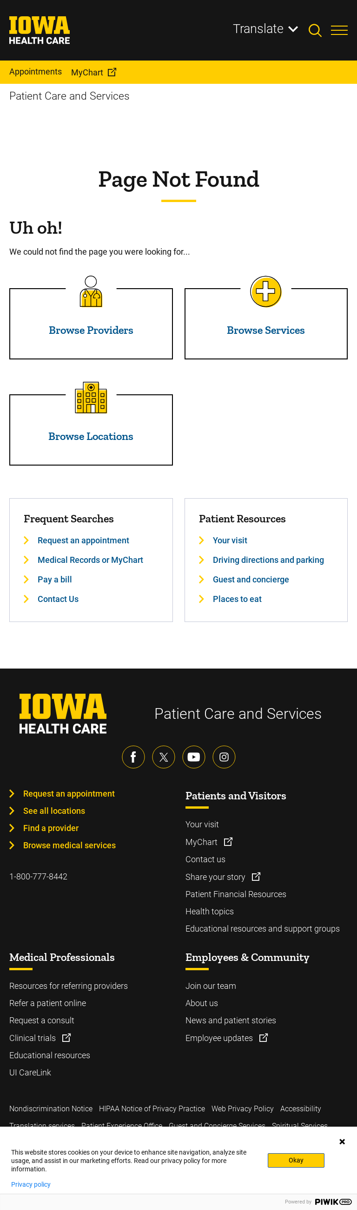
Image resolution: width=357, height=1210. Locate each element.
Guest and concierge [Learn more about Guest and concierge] (251, 579)
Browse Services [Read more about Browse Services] (266, 330)
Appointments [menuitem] (35, 71)
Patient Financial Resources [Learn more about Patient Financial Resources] (235, 894)
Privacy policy (31, 1184)
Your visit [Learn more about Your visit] (230, 540)
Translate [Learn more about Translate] (258, 28)
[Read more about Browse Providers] (91, 291)
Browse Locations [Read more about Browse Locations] (90, 436)
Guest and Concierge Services (217, 1126)
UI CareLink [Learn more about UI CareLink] (30, 1072)
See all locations (54, 811)
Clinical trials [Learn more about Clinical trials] (33, 1038)
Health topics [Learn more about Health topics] (209, 911)
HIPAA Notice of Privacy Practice (152, 1108)
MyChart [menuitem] (87, 72)
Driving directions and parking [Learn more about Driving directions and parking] (268, 560)
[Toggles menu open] (339, 30)
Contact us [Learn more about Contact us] (205, 859)
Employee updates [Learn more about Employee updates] (220, 1038)
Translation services (42, 1126)
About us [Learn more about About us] (201, 1003)
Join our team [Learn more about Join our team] (210, 986)
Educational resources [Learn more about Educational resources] (49, 1055)
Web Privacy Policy (243, 1108)
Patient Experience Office (121, 1126)
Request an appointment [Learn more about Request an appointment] (83, 540)
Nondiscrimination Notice (51, 1108)
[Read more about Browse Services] (265, 291)
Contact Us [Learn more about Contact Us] (58, 599)
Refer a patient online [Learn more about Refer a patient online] (47, 1003)
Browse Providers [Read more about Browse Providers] (91, 330)
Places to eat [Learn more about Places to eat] (237, 599)
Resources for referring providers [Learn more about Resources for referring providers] (68, 986)
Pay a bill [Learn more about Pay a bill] (55, 579)
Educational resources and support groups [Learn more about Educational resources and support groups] (262, 928)
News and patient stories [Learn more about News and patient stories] (230, 1020)
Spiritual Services (300, 1126)
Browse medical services (69, 845)
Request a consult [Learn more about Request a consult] (41, 1020)
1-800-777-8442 (38, 876)
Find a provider (51, 828)
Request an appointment (69, 793)
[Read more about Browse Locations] (91, 397)
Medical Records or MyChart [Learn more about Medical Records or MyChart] (90, 560)
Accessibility (300, 1108)
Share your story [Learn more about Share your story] (216, 877)
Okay (296, 1160)
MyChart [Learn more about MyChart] (202, 842)
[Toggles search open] (320, 30)
